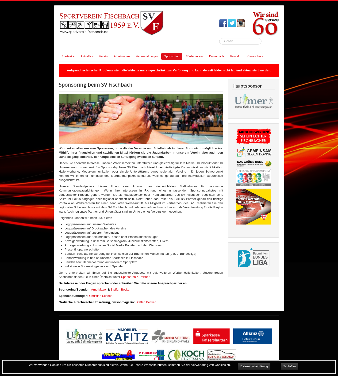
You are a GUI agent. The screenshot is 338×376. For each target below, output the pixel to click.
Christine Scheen (100, 296)
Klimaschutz (255, 56)
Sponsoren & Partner (134, 277)
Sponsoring (172, 56)
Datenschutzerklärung (254, 366)
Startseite (67, 56)
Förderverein (194, 56)
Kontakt (235, 56)
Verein (103, 56)
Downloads (216, 56)
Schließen (289, 366)
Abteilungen (122, 56)
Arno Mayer (99, 289)
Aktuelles (87, 56)
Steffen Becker (121, 289)
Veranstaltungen (147, 56)
